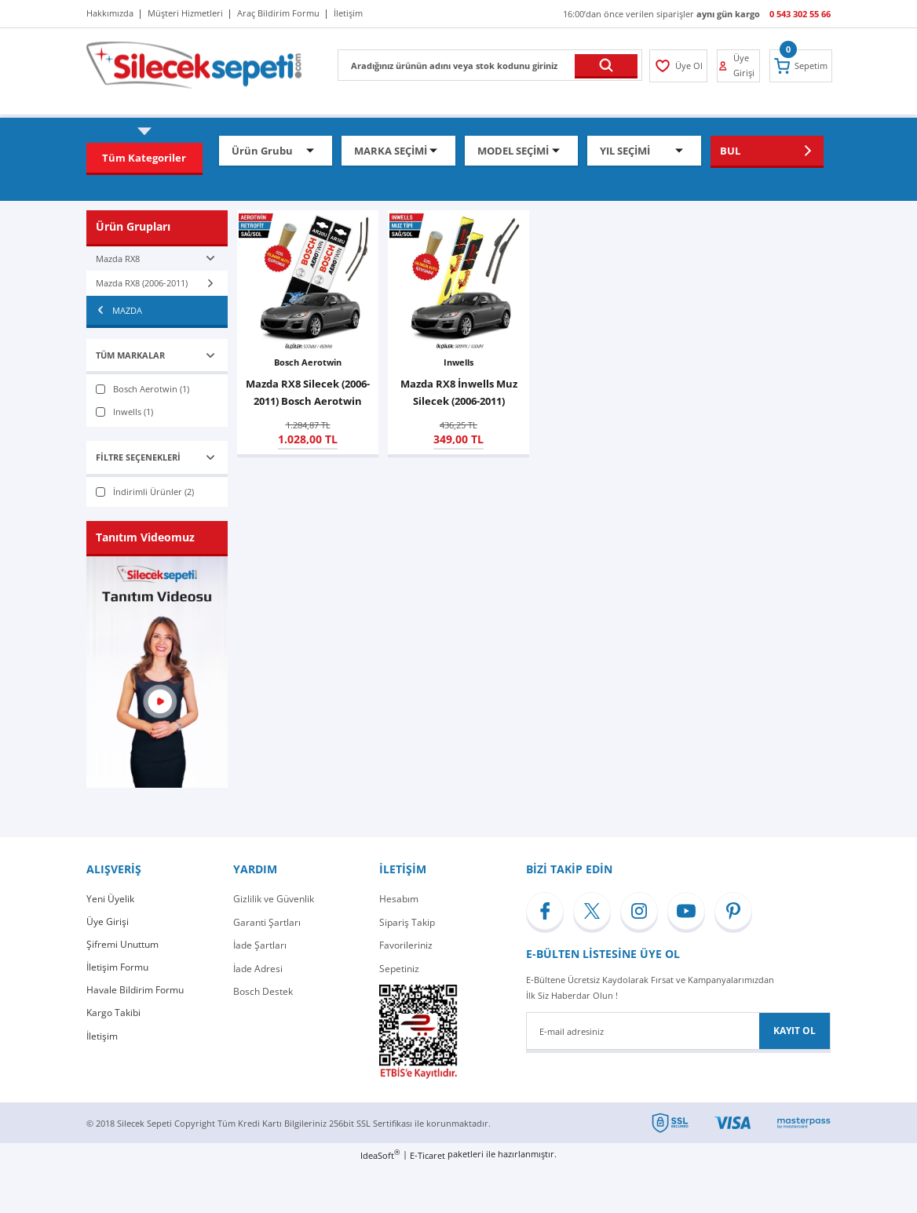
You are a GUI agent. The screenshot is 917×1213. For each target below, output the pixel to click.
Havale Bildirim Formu (135, 991)
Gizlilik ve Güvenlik (273, 898)
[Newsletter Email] (678, 1031)
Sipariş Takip (407, 922)
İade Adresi (258, 968)
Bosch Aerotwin (308, 362)
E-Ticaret (427, 1155)
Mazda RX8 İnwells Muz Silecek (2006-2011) (458, 392)
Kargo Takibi (113, 1015)
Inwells (458, 362)
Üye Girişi (107, 922)
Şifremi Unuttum (122, 945)
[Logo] (193, 64)
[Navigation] (144, 158)
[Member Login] (678, 65)
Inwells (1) (133, 411)
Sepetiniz (399, 968)
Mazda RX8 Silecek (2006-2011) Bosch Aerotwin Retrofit (308, 393)
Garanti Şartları (267, 922)
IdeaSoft (380, 1155)
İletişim (102, 1037)
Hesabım (398, 898)
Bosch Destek (263, 991)
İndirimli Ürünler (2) (153, 491)
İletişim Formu (117, 968)
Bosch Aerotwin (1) (151, 389)
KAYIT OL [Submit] (794, 1030)
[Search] (490, 65)
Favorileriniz (406, 945)
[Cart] (802, 65)
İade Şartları (260, 945)
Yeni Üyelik (110, 898)
